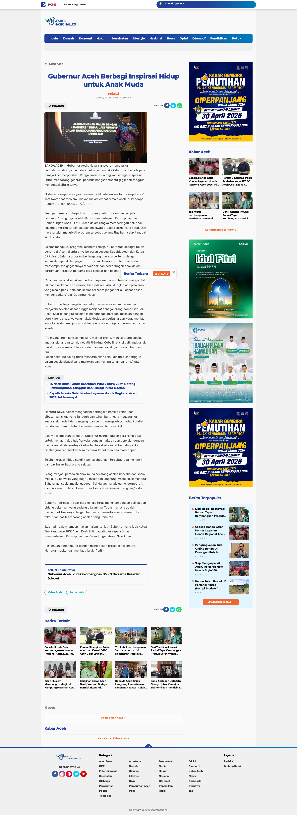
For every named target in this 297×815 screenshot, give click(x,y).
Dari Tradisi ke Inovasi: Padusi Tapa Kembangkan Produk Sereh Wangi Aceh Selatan (235, 215)
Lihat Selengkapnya (221, 601)
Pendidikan (218, 38)
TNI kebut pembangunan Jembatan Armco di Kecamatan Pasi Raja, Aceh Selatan (202, 215)
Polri (132, 790)
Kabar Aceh (55, 592)
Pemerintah (77, 592)
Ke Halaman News (113, 717)
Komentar (56, 105)
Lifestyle (139, 38)
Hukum (101, 38)
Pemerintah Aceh (139, 786)
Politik (236, 38)
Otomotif (199, 38)
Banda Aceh (166, 761)
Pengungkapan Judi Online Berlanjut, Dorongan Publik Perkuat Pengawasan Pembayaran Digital (209, 548)
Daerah (68, 38)
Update (161, 273)
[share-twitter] (173, 105)
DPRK (102, 766)
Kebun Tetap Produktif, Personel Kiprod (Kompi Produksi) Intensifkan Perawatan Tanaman (210, 585)
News (171, 38)
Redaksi (228, 761)
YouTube (86, 776)
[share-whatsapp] (179, 105)
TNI (191, 790)
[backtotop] (148, 747)
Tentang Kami (232, 766)
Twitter (78, 776)
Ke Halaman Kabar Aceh (113, 738)
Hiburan (134, 771)
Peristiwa (194, 786)
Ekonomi (85, 38)
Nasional (155, 38)
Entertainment (108, 771)
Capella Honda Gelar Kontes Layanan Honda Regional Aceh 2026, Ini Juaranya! (203, 181)
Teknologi (105, 795)
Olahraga (104, 781)
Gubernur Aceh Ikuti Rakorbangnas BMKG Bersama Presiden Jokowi (94, 576)
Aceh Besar (106, 761)
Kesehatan (120, 38)
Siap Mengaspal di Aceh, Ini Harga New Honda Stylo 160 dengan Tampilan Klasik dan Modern (209, 567)
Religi (162, 790)
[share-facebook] (167, 105)
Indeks (53, 38)
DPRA (192, 761)
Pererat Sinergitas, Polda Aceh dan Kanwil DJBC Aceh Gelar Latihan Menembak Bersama (237, 181)
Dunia (162, 766)
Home (52, 4)
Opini (184, 38)
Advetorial (135, 761)
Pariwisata (195, 781)
